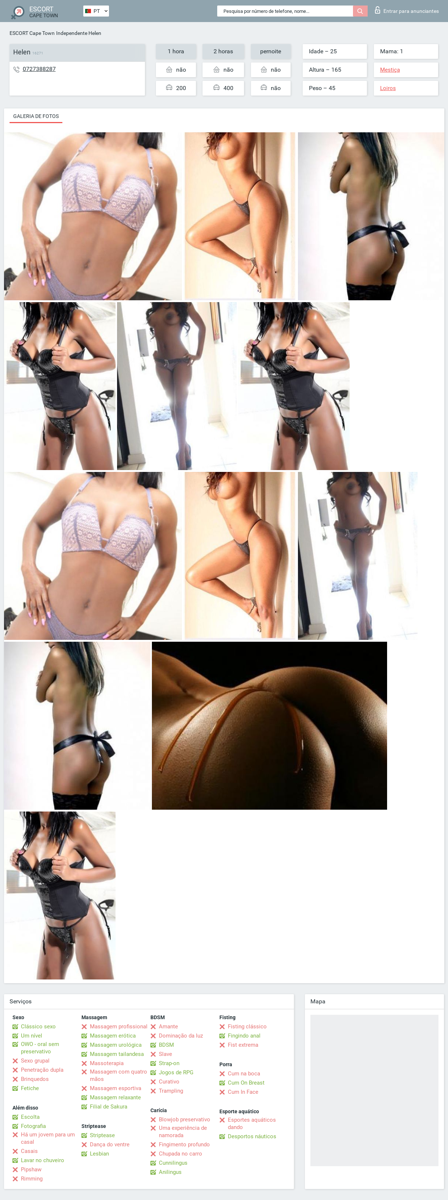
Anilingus (170, 1172)
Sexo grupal (35, 1060)
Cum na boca (244, 1073)
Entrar (407, 10)
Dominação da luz (181, 1035)
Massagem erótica (113, 1035)
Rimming (32, 1178)
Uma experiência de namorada (183, 1132)
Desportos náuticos (252, 1136)
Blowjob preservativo (184, 1119)
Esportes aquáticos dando (252, 1124)
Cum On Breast (246, 1082)
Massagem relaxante (115, 1097)
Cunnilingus (173, 1163)
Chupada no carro (180, 1153)
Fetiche (30, 1088)
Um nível (31, 1035)
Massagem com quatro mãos (118, 1075)
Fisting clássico (247, 1026)
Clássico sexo (38, 1026)
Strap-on (169, 1063)
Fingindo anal (244, 1035)
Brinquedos (35, 1079)
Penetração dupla (42, 1070)
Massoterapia (107, 1063)
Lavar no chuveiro (42, 1160)
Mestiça (390, 70)
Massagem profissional (118, 1026)
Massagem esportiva (115, 1088)
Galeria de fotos (36, 116)
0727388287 (39, 68)
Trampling (171, 1091)
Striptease (102, 1135)
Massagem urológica (116, 1045)
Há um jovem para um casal (48, 1138)
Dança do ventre (110, 1144)
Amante (168, 1026)
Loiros (388, 88)
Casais (29, 1151)
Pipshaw (31, 1169)
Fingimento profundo (184, 1144)
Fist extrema (243, 1045)
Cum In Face (243, 1092)
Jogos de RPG (176, 1072)
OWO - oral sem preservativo (40, 1048)
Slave (165, 1054)
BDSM (166, 1045)
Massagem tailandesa (117, 1054)
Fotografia (33, 1126)
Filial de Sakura (108, 1106)
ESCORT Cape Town (32, 33)
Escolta (30, 1117)
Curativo (169, 1081)
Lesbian (99, 1153)
